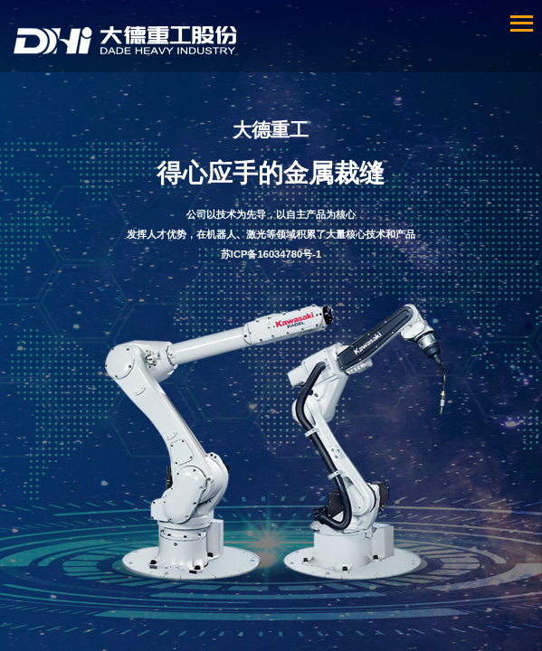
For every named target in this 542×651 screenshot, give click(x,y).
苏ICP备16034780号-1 (271, 254)
